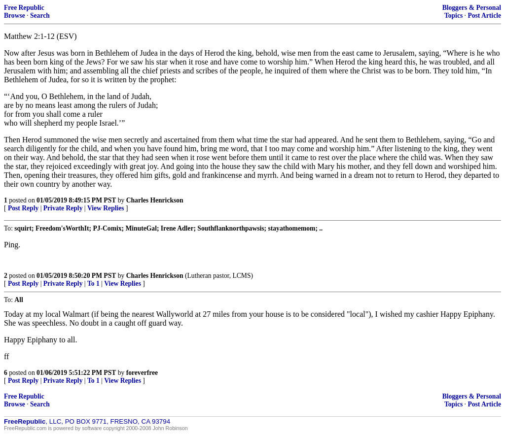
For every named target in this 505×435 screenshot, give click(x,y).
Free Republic (24, 7)
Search (40, 15)
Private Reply (63, 208)
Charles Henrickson (154, 200)
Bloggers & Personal (471, 7)
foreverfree (142, 372)
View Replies (105, 208)
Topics (453, 15)
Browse (14, 15)
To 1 (93, 283)
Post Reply (23, 208)
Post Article (484, 15)
